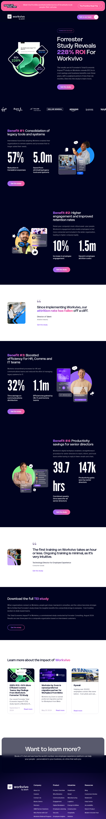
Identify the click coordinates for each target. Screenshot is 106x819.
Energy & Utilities (73, 805)
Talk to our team (88, 17)
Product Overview (59, 790)
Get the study (65, 87)
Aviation (70, 816)
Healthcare (71, 790)
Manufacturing (72, 798)
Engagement (57, 801)
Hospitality (71, 813)
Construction (72, 809)
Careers (36, 794)
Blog (86, 790)
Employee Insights (59, 816)
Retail (69, 794)
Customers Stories (91, 794)
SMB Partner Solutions (41, 809)
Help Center (89, 801)
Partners (36, 805)
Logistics (70, 801)
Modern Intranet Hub (92, 813)
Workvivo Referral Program (42, 816)
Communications (58, 798)
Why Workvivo (57, 794)
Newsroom (88, 798)
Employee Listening (59, 809)
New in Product (90, 809)
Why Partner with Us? (41, 813)
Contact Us (37, 798)
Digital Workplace (58, 805)
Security (55, 813)
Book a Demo (38, 801)
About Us (37, 790)
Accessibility (89, 805)
